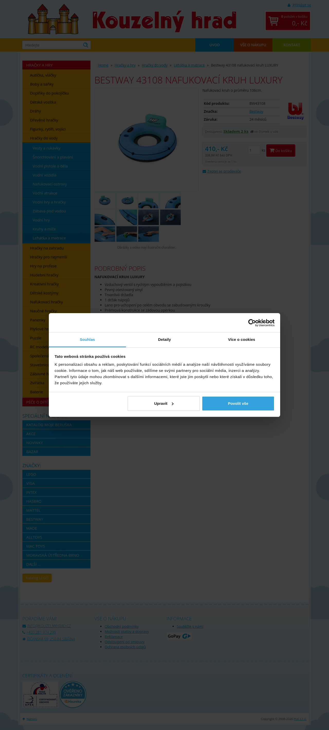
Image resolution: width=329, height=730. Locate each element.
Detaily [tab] (164, 339)
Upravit (164, 403)
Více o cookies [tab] (241, 339)
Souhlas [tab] (87, 339)
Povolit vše (238, 403)
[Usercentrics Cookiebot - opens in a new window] (252, 323)
